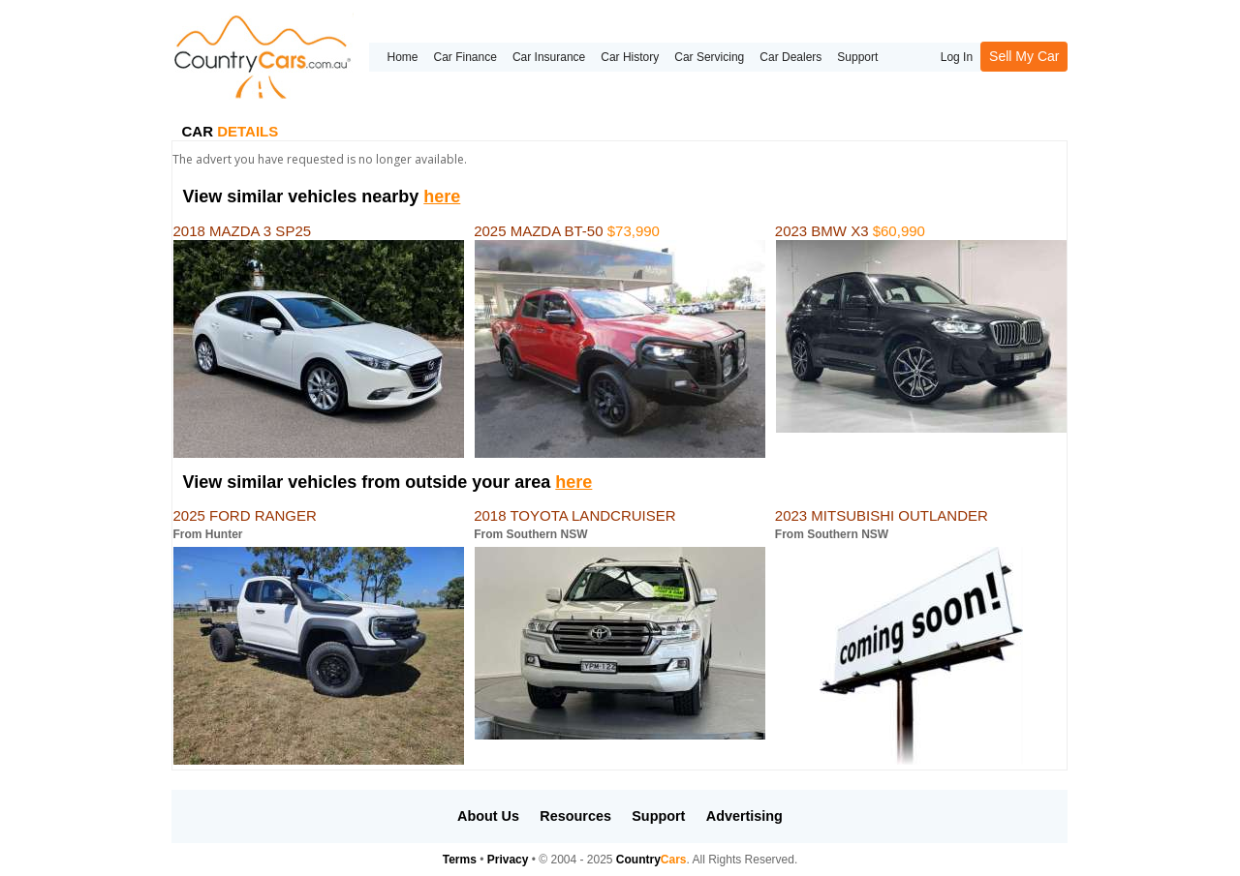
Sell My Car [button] (1024, 56)
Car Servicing (709, 57)
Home (402, 57)
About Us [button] (488, 816)
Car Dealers (791, 57)
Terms (460, 859)
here (441, 196)
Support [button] (658, 816)
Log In (957, 57)
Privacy (508, 859)
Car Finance (465, 57)
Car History (630, 57)
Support (857, 57)
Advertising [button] (744, 816)
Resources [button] (575, 816)
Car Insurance (548, 57)
